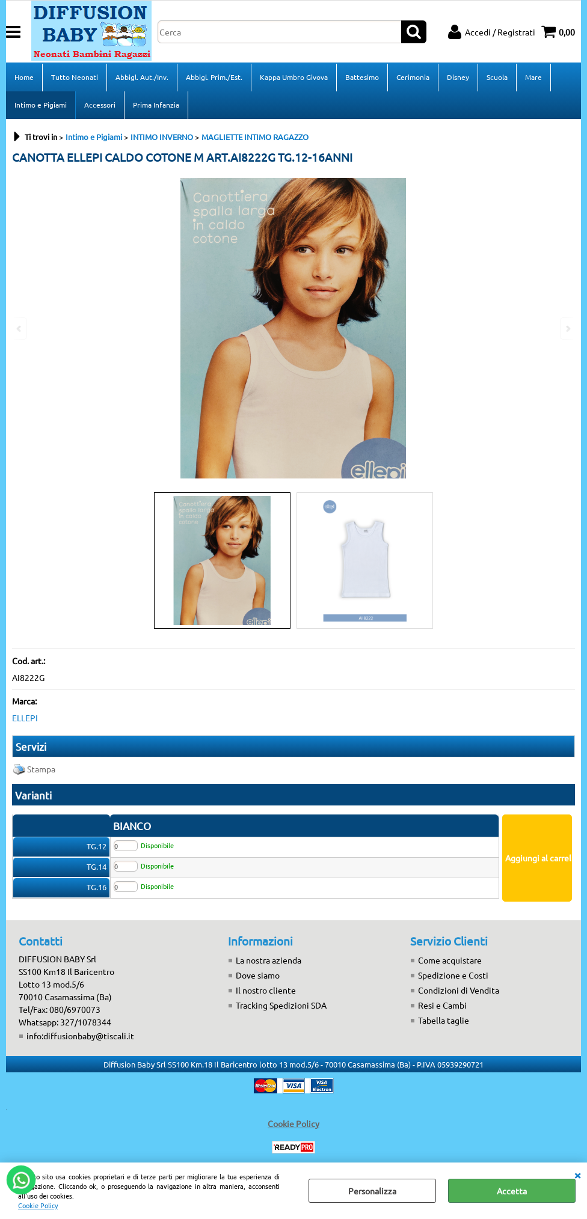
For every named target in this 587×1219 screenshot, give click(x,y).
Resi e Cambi (442, 1005)
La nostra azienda (268, 960)
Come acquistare (450, 960)
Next (567, 328)
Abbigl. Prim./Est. (214, 77)
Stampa (41, 768)
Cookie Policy (38, 1205)
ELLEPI (25, 717)
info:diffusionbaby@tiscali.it (80, 1035)
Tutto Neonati (74, 77)
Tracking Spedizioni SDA (281, 1005)
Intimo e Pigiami (40, 104)
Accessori (99, 104)
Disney (458, 77)
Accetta (512, 1190)
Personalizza (372, 1190)
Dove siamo (258, 975)
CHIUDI (577, 1175)
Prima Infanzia (156, 104)
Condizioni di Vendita (458, 990)
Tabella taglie (443, 1020)
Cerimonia (412, 77)
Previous (20, 328)
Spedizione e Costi (453, 975)
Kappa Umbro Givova (294, 77)
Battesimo (362, 77)
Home (24, 77)
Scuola (497, 77)
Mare (533, 77)
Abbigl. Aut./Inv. (141, 77)
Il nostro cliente (266, 990)
